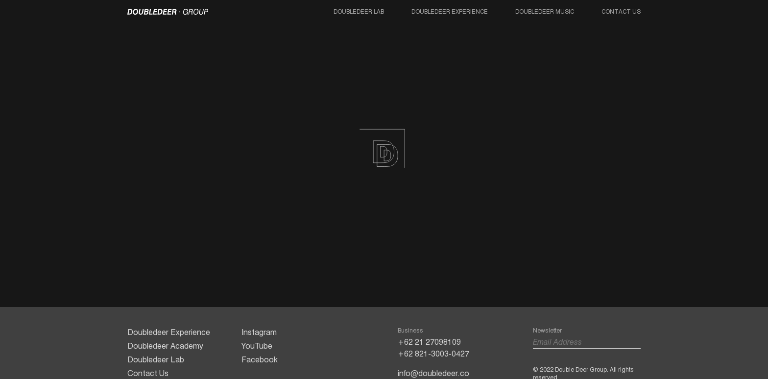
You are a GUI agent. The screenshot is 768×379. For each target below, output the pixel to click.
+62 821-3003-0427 (433, 353)
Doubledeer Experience (449, 11)
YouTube (256, 346)
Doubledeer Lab (359, 11)
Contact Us (621, 11)
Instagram (259, 332)
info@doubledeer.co (433, 373)
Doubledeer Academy (165, 346)
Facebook (259, 359)
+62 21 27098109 (429, 342)
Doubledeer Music (544, 11)
